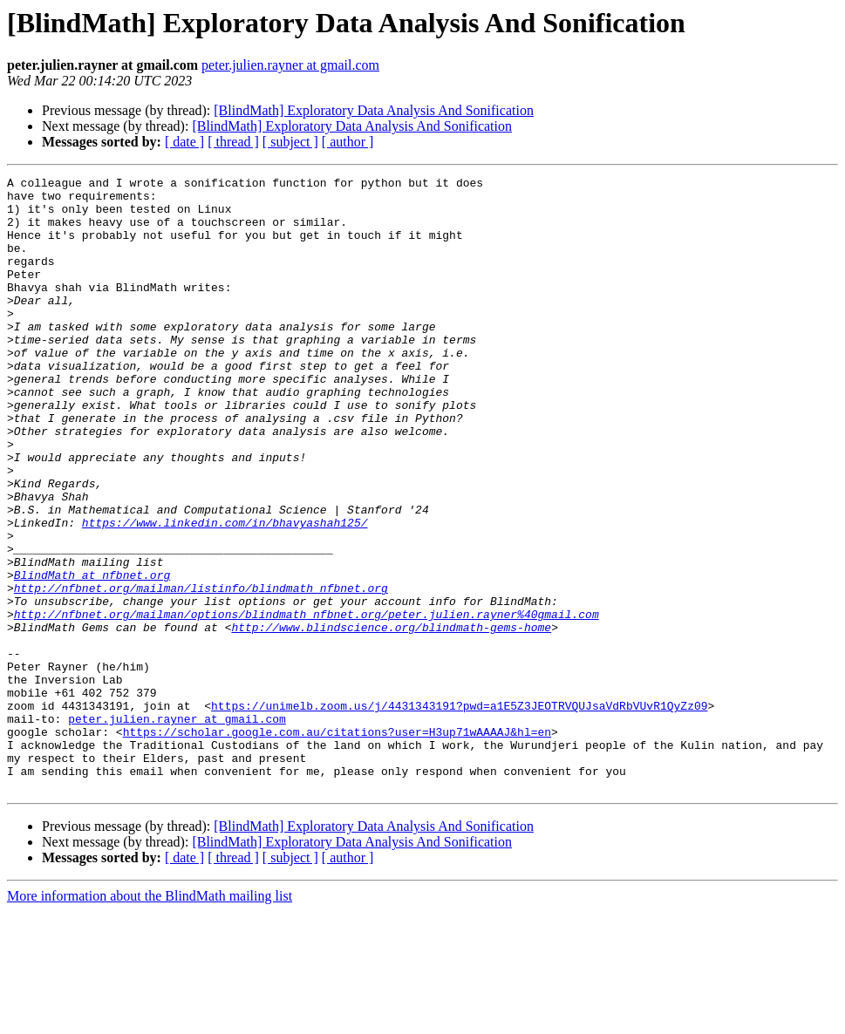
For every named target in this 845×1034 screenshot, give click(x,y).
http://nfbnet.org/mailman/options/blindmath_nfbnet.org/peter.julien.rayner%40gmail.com (306, 703)
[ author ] (348, 141)
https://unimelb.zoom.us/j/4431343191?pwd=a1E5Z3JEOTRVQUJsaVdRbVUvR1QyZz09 (459, 812)
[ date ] (184, 141)
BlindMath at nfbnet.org (92, 655)
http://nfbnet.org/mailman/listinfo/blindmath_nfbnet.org (201, 671)
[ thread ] (233, 141)
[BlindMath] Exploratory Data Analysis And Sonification (374, 110)
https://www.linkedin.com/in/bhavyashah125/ (225, 593)
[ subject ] (290, 141)
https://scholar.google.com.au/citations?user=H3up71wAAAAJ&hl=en (337, 844)
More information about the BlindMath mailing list (149, 1018)
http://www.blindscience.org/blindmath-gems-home (391, 718)
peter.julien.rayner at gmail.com (290, 65)
